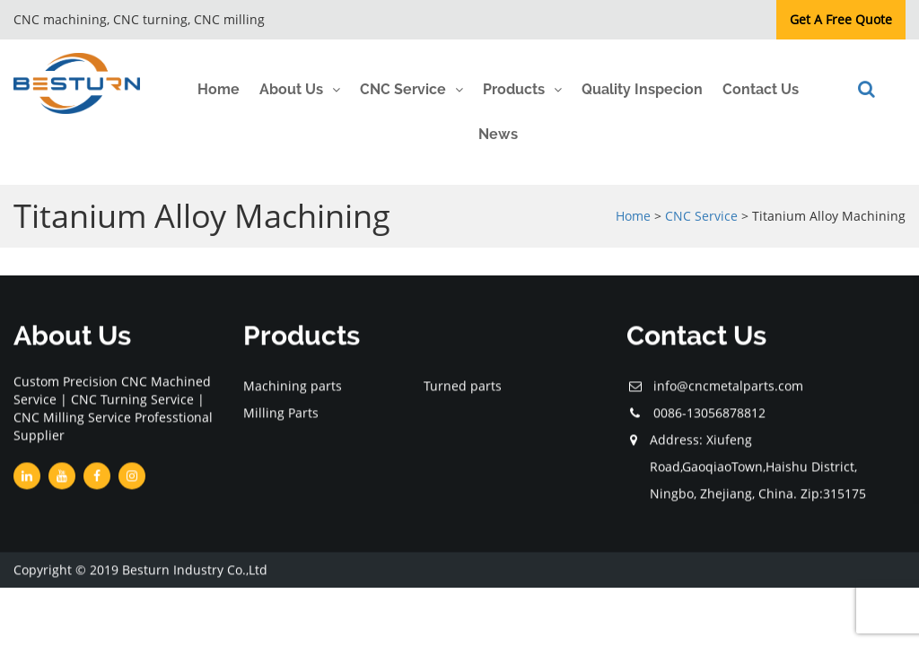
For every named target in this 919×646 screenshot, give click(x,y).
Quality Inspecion (642, 89)
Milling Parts (281, 413)
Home (218, 89)
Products (514, 89)
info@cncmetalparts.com (728, 386)
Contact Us (760, 89)
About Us (291, 89)
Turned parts (463, 386)
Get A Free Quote (841, 19)
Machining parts (292, 386)
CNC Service (403, 89)
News (498, 134)
